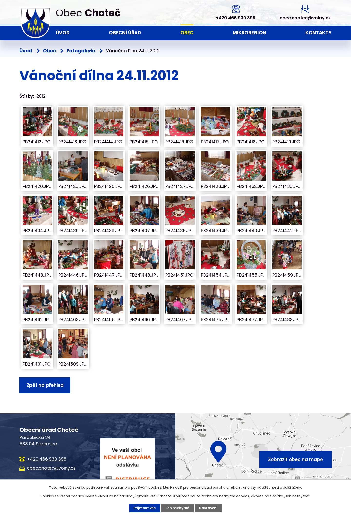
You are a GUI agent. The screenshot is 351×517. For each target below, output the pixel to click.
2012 (41, 96)
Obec (187, 33)
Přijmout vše (145, 508)
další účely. (292, 487)
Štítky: (27, 96)
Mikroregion (249, 33)
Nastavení (208, 508)
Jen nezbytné (177, 508)
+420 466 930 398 (235, 18)
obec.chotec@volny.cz (305, 18)
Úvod (63, 33)
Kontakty (318, 33)
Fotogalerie (81, 51)
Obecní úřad (125, 33)
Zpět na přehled (45, 385)
